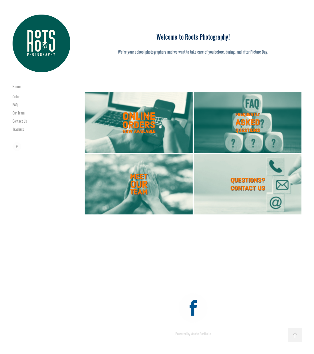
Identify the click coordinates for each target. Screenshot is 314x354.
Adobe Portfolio (201, 334)
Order (16, 96)
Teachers (18, 129)
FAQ (15, 105)
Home (17, 86)
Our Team (19, 113)
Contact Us (20, 121)
